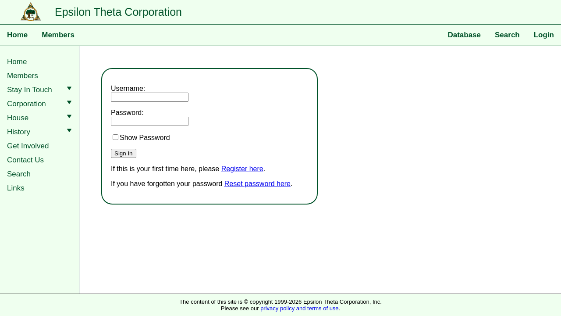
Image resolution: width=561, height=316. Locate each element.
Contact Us (25, 160)
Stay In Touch (41, 90)
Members (58, 35)
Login (544, 35)
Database (464, 35)
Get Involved (28, 146)
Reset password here (257, 183)
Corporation (41, 104)
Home (17, 35)
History (41, 132)
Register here (242, 168)
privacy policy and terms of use (299, 308)
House (41, 118)
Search (507, 35)
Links (16, 188)
